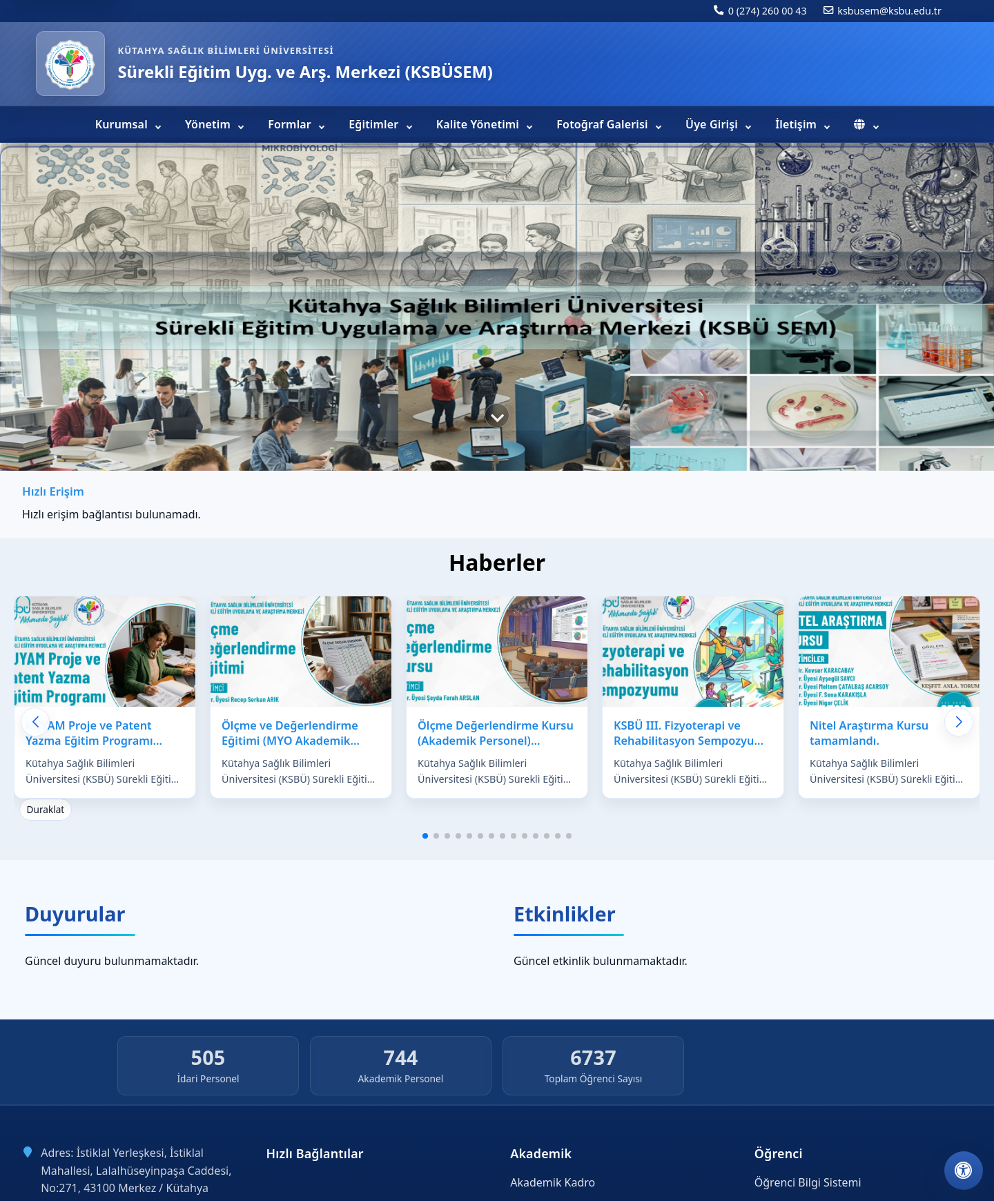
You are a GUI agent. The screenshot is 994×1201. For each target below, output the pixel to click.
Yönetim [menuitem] (209, 124)
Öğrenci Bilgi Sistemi (807, 1182)
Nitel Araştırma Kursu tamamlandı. (869, 733)
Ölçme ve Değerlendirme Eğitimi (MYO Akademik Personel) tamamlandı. (290, 741)
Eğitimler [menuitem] (375, 124)
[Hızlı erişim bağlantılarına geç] (497, 415)
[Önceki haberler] (35, 721)
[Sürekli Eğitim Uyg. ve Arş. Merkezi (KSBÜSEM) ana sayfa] (70, 63)
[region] (497, 308)
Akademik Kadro (552, 1182)
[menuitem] (866, 124)
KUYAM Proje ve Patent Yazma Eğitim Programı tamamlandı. (89, 741)
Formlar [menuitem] (291, 124)
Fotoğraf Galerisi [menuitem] (603, 124)
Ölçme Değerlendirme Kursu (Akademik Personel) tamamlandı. (496, 741)
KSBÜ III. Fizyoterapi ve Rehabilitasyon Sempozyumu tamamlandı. (693, 741)
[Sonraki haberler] (958, 721)
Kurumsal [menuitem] (122, 124)
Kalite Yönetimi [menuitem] (479, 124)
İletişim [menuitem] (797, 124)
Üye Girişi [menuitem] (713, 124)
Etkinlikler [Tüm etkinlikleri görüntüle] (565, 913)
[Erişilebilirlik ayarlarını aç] (963, 1170)
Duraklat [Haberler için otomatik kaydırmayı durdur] (46, 809)
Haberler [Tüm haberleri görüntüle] (497, 562)
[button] (425, 836)
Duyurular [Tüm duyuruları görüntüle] (75, 913)
